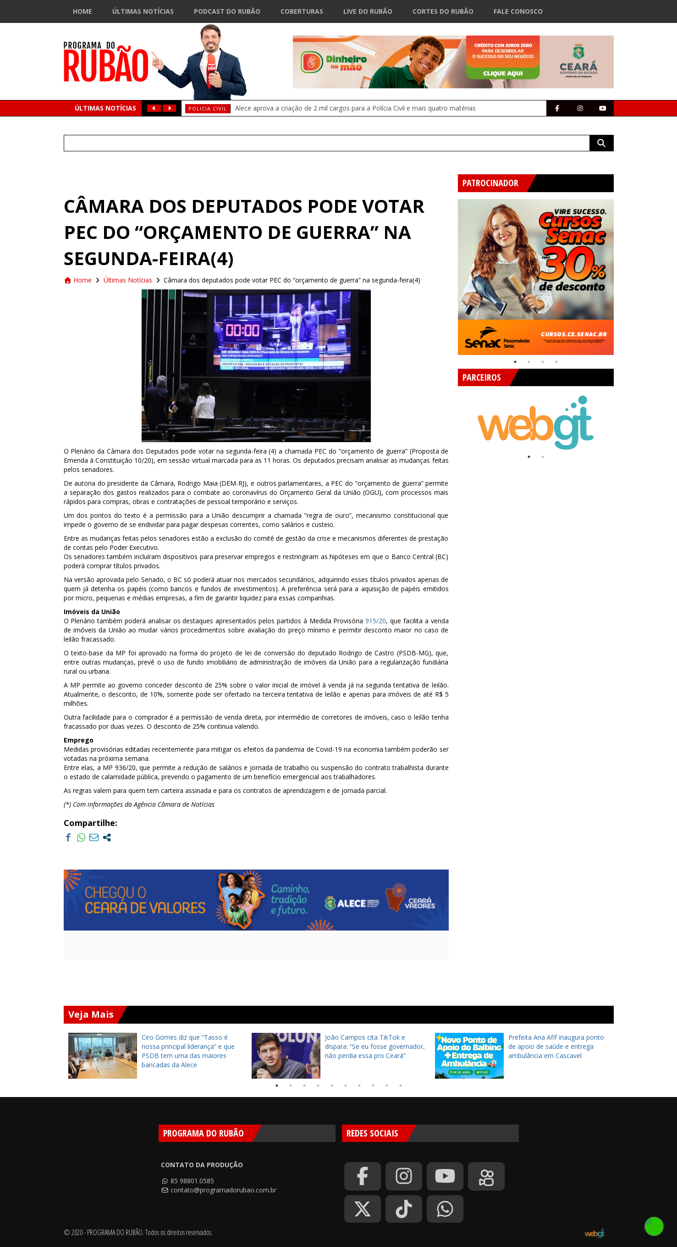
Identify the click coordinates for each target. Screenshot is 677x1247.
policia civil (207, 108)
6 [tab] (345, 1085)
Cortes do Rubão (443, 11)
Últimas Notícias (143, 11)
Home (82, 11)
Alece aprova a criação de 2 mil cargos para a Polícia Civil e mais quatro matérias (355, 108)
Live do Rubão (367, 11)
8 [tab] (373, 1085)
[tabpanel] (536, 277)
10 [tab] (400, 1085)
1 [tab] (515, 361)
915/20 (375, 620)
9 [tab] (386, 1085)
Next (620, 273)
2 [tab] (529, 361)
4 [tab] (556, 361)
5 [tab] (331, 1085)
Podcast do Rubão (227, 11)
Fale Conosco (518, 11)
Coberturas (302, 11)
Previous (451, 273)
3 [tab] (542, 361)
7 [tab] (359, 1085)
